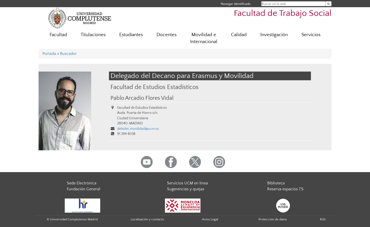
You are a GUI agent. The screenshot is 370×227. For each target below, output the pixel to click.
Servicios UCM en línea (187, 183)
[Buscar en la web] (328, 3)
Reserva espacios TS (285, 189)
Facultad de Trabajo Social (282, 13)
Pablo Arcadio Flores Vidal (141, 98)
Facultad (58, 34)
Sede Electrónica (81, 183)
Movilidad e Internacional (203, 38)
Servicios (310, 34)
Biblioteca (276, 183)
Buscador (68, 53)
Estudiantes (131, 34)
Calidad (239, 34)
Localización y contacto (147, 219)
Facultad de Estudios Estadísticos (154, 87)
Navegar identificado (236, 4)
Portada (49, 53)
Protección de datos (272, 219)
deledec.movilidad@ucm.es (138, 129)
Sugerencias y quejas (185, 189)
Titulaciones (93, 34)
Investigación (274, 34)
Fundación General (83, 189)
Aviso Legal (210, 219)
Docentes (166, 34)
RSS (323, 219)
